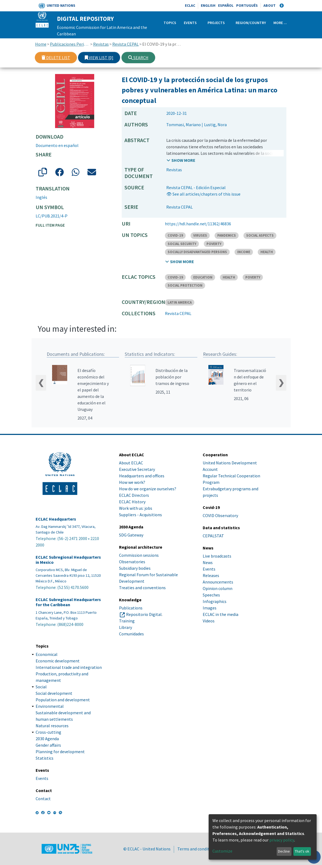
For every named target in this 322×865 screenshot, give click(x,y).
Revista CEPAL (125, 44)
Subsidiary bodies (135, 568)
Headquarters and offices (141, 475)
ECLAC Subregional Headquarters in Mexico (68, 560)
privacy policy (281, 840)
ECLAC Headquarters (56, 519)
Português (247, 5)
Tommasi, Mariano (183, 124)
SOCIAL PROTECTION (185, 285)
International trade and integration (69, 667)
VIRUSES (200, 235)
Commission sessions (139, 555)
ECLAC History (132, 501)
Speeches (211, 595)
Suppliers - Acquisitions (140, 514)
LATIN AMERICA (180, 302)
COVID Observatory (220, 515)
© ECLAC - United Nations (147, 848)
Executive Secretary (137, 469)
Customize (222, 851)
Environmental (50, 706)
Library (125, 627)
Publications (131, 608)
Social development (54, 693)
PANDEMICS (226, 235)
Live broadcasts (217, 556)
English (208, 5)
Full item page (50, 225)
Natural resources (52, 725)
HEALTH (266, 252)
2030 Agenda (47, 738)
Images (209, 608)
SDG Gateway (131, 535)
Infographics (214, 601)
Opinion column (217, 588)
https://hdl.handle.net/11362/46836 (198, 223)
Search (138, 57)
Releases (211, 575)
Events (190, 22)
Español (225, 5)
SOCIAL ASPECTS (260, 235)
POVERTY (213, 244)
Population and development (63, 699)
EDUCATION (202, 277)
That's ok (302, 851)
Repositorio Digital (144, 614)
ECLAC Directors (134, 495)
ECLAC (190, 5)
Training (127, 621)
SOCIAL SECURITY (182, 244)
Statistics (44, 758)
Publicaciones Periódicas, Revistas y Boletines (70, 44)
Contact (43, 798)
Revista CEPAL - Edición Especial (196, 187)
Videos (209, 621)
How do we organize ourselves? (147, 488)
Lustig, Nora (215, 124)
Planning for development (60, 751)
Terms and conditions (197, 848)
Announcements (218, 582)
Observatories (132, 562)
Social (41, 686)
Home (40, 44)
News (208, 562)
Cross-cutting (48, 732)
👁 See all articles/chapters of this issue (203, 194)
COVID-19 (175, 235)
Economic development (58, 660)
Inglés (41, 197)
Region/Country (251, 22)
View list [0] (99, 57)
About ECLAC (131, 462)
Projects (216, 22)
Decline (284, 851)
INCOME (243, 252)
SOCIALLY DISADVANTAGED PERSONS (197, 252)
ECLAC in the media (220, 614)
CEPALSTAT (213, 536)
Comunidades (131, 634)
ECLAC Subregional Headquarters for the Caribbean (68, 602)
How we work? (132, 482)
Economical (46, 654)
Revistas (101, 44)
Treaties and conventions (142, 588)
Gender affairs (48, 745)
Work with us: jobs (135, 508)
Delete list (56, 57)
